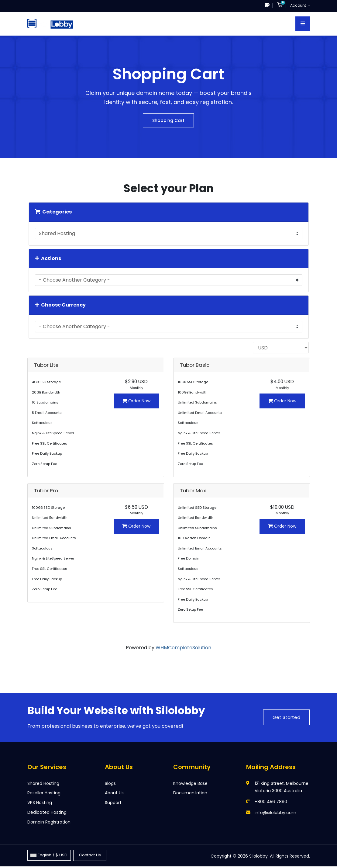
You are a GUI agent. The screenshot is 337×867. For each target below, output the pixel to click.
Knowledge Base (190, 783)
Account (298, 5)
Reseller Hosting (43, 793)
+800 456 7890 (271, 802)
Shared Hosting (43, 783)
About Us (114, 793)
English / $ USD (50, 855)
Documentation (190, 793)
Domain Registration (48, 821)
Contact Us (95, 855)
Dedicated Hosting (47, 812)
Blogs (110, 783)
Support (113, 802)
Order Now (136, 401)
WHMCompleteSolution (183, 647)
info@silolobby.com (275, 813)
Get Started (286, 717)
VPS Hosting (39, 802)
